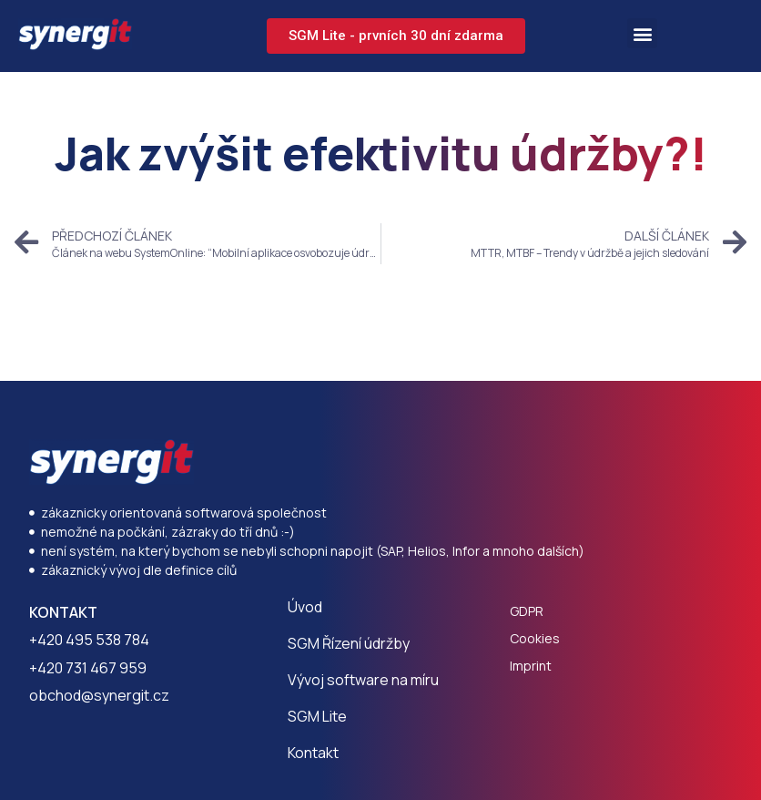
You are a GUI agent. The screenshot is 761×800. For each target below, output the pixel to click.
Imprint (531, 665)
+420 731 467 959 (88, 668)
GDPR (526, 611)
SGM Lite (317, 716)
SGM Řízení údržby (349, 643)
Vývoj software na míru (363, 680)
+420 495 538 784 (89, 640)
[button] (642, 33)
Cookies (535, 638)
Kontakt (313, 753)
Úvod (305, 607)
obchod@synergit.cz (99, 695)
